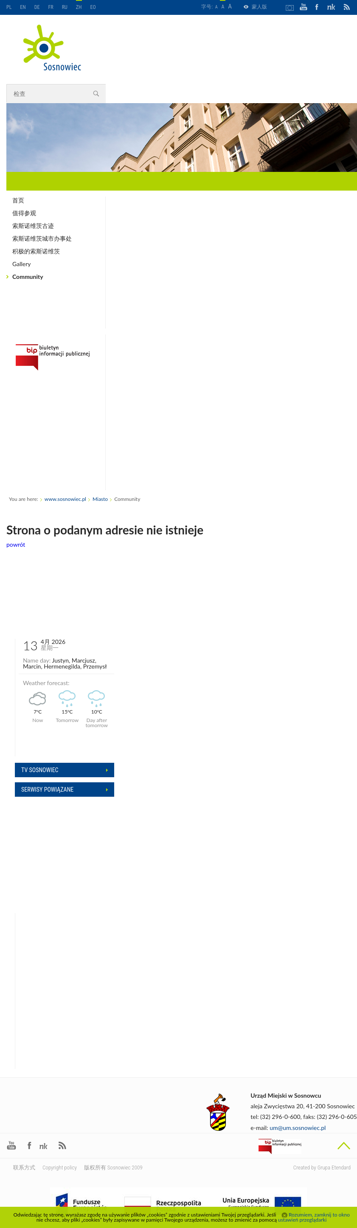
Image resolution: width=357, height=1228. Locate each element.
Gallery (21, 263)
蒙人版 (259, 6)
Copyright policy (59, 1167)
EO (93, 7)
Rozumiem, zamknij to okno (319, 1214)
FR (50, 7)
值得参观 (24, 212)
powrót (15, 544)
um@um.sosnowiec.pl (298, 1127)
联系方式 (24, 1167)
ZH (79, 7)
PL (8, 7)
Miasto (100, 499)
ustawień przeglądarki (302, 1220)
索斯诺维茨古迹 (33, 225)
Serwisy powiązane (47, 789)
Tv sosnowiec (40, 770)
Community (27, 276)
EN (22, 7)
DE (37, 7)
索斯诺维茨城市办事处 (42, 238)
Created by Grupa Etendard (322, 1167)
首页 (18, 200)
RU (64, 7)
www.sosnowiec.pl (65, 499)
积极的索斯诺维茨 (36, 251)
